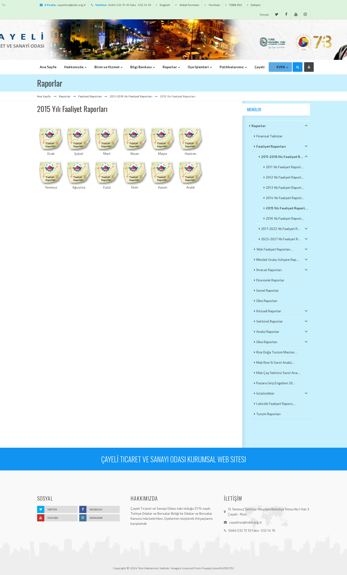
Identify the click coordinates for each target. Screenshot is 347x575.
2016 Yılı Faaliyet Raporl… (285, 218)
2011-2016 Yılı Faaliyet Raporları (131, 96)
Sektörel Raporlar (282, 321)
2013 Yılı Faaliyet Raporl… (285, 187)
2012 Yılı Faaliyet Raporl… (285, 177)
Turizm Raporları (268, 414)
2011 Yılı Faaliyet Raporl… (284, 167)
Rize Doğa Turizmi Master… (276, 352)
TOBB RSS (233, 4)
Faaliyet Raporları (90, 96)
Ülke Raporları (266, 301)
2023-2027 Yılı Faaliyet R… (284, 238)
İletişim (254, 4)
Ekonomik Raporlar (270, 280)
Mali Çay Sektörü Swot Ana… (278, 373)
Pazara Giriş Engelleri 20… (275, 383)
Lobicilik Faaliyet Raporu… (275, 404)
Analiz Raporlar (282, 331)
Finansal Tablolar (269, 136)
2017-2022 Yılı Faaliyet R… (284, 228)
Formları (212, 4)
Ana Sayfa (44, 96)
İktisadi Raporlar (282, 310)
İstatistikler (282, 393)
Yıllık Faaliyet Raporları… (282, 249)
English (163, 4)
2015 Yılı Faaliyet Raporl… (287, 208)
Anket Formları (187, 4)
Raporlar (65, 96)
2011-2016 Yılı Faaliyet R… (284, 156)
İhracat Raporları (282, 269)
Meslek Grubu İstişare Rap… (282, 259)
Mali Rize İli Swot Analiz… (275, 362)
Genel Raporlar (267, 290)
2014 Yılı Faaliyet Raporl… (285, 198)
